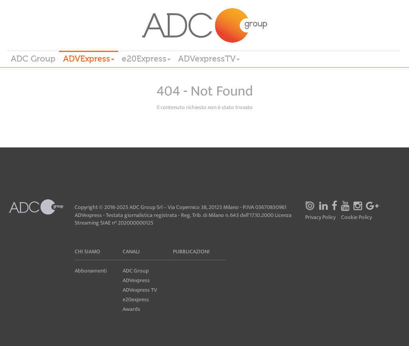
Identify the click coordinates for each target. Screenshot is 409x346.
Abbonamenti (91, 270)
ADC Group (33, 59)
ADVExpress (88, 59)
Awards (131, 309)
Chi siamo (87, 251)
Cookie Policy (356, 217)
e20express (136, 299)
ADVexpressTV (209, 59)
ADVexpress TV (140, 289)
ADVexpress (136, 280)
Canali (131, 251)
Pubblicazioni (191, 251)
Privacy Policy (320, 217)
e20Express (146, 59)
